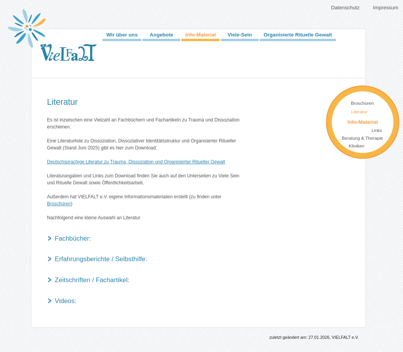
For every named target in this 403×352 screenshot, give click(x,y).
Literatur (359, 111)
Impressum (385, 7)
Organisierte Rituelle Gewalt (298, 35)
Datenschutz (345, 7)
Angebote (162, 35)
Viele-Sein (240, 35)
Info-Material (200, 35)
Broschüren (362, 103)
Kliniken (356, 146)
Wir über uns (121, 35)
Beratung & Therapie (362, 138)
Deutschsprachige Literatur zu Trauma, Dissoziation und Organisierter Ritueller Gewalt (136, 162)
